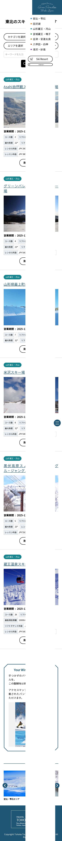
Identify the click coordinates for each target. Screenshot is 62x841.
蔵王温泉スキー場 (18, 563)
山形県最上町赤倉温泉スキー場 (28, 284)
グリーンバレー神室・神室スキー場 (31, 188)
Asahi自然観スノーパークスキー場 (31, 86)
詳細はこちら (31, 162)
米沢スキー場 (14, 372)
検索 (29, 63)
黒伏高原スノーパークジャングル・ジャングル (31, 468)
